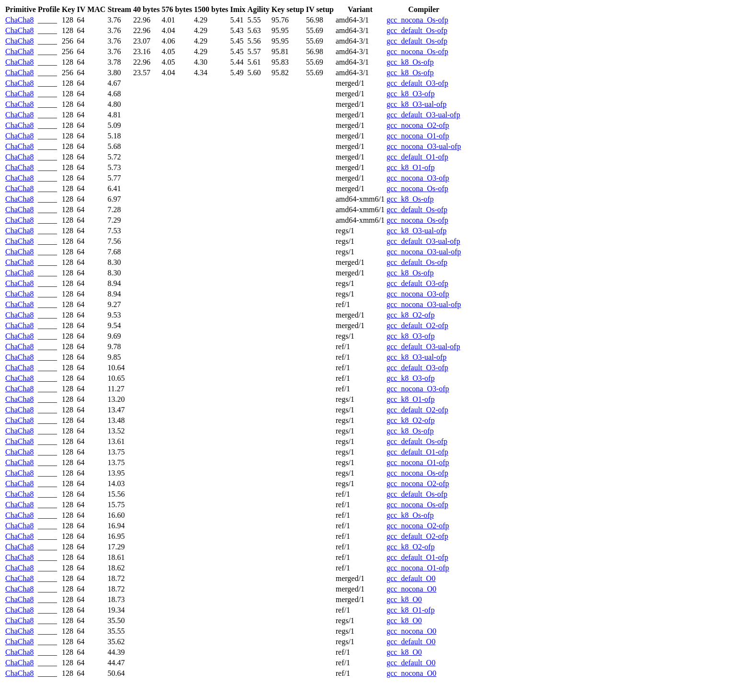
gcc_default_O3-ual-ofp (423, 115)
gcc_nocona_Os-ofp (417, 20)
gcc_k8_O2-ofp (410, 315)
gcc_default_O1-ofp (417, 157)
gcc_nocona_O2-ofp (418, 125)
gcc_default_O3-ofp (417, 83)
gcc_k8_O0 (404, 599)
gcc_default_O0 (411, 578)
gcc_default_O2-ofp (417, 325)
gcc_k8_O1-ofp (410, 167)
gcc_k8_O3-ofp (410, 94)
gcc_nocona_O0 (411, 589)
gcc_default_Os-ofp (417, 30)
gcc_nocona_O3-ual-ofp (424, 146)
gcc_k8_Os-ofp (410, 62)
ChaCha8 (19, 20)
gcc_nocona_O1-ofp (418, 136)
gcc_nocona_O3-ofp (418, 178)
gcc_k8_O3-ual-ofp (416, 104)
